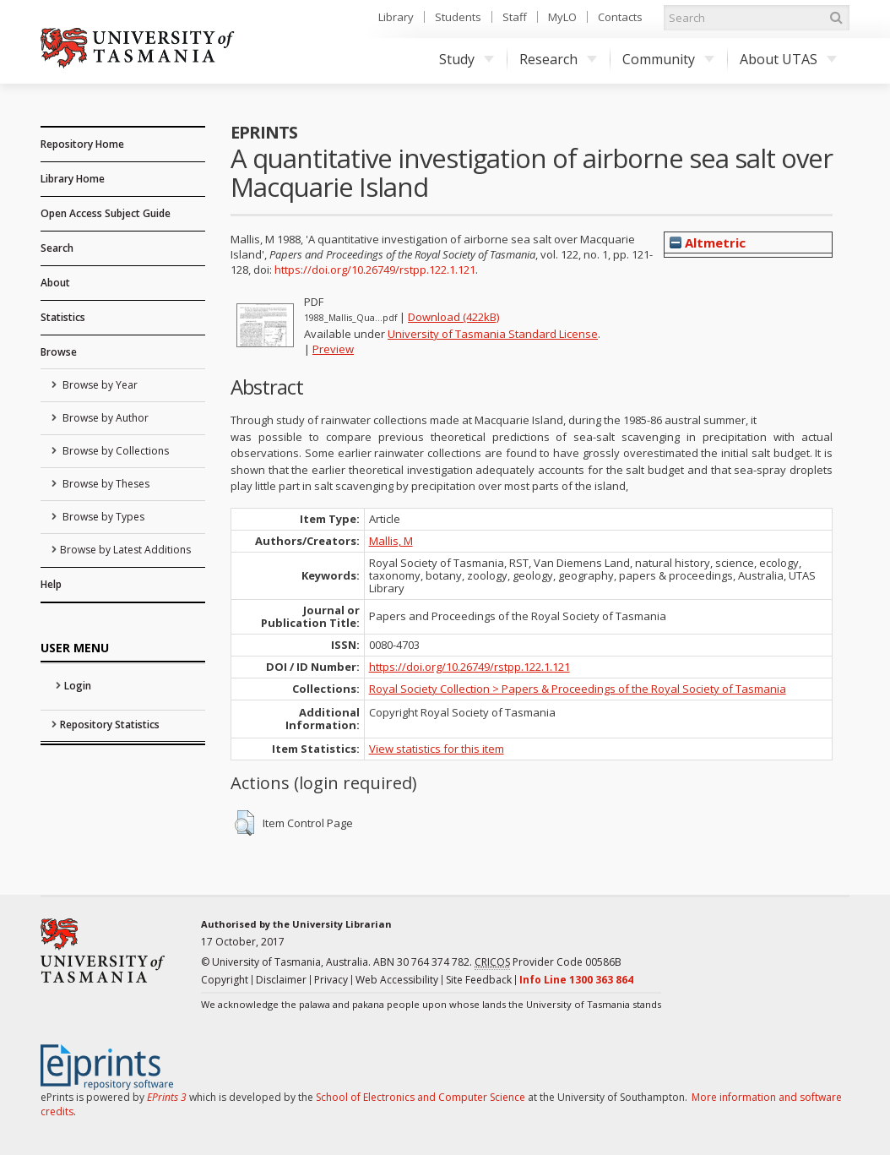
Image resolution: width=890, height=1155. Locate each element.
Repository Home (82, 144)
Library (396, 17)
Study (466, 59)
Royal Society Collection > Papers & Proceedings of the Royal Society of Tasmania (577, 688)
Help (51, 584)
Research (558, 59)
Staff (514, 17)
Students (458, 17)
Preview (333, 349)
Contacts (620, 17)
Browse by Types (102, 516)
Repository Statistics (110, 724)
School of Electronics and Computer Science (420, 1097)
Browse (59, 352)
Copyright (224, 979)
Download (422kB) (453, 316)
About (55, 282)
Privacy (331, 979)
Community (668, 59)
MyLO (562, 17)
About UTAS (788, 59)
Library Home (73, 179)
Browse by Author (104, 418)
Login (77, 685)
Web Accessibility (396, 979)
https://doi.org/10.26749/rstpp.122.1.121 (374, 269)
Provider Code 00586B (548, 962)
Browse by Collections (114, 451)
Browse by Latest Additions (125, 549)
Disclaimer (281, 979)
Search (57, 248)
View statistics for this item (436, 748)
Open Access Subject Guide (106, 213)
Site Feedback (479, 979)
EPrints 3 (167, 1097)
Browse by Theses (104, 484)
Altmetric (708, 242)
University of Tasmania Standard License (493, 333)
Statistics (63, 317)
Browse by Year (99, 385)
